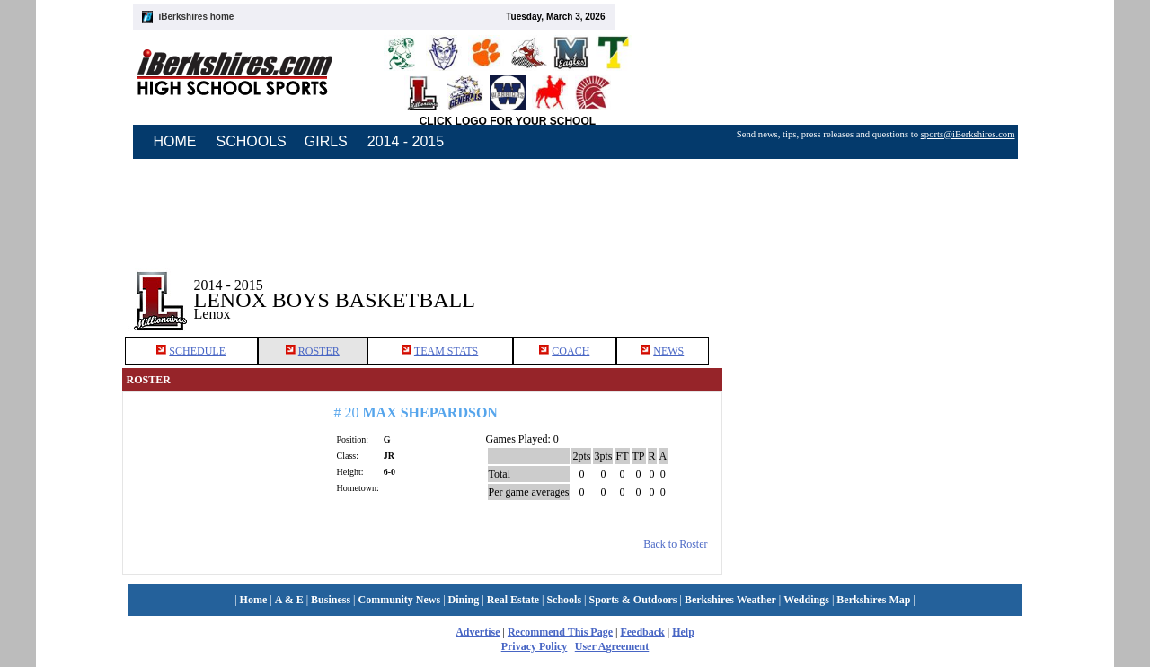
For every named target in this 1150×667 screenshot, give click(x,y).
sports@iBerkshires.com (968, 134)
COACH (570, 351)
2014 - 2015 (405, 141)
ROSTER (319, 351)
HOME (175, 141)
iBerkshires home (196, 17)
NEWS (668, 351)
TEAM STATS (446, 351)
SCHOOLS (252, 141)
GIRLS (326, 141)
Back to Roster (675, 544)
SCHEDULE (197, 351)
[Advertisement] (875, 286)
